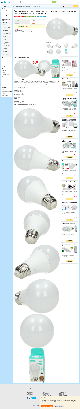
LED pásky (4, 39)
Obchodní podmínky (45, 393)
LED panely (4, 37)
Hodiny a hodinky (5, 61)
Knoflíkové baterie (6, 36)
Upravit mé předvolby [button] (59, 406)
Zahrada (3, 93)
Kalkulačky (4, 34)
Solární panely (5, 51)
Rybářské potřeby (5, 87)
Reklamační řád (45, 394)
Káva (3, 68)
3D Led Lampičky (5, 55)
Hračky (3, 66)
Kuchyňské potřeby (6, 74)
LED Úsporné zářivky (6, 43)
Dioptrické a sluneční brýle (6, 20)
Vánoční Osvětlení (6, 54)
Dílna (3, 57)
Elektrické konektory (6, 30)
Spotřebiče (4, 52)
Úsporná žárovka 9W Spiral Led (68, 223)
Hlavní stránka (15, 6)
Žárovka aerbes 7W (66, 160)
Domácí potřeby (5, 17)
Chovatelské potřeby (6, 64)
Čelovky (4, 24)
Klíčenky (3, 72)
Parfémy (3, 83)
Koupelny (4, 70)
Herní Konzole (5, 31)
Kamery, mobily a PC (6, 33)
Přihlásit (77, 2)
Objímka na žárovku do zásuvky (69, 78)
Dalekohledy (4, 15)
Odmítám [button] (50, 406)
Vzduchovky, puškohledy (7, 91)
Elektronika (20, 6)
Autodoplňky (4, 12)
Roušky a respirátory (6, 85)
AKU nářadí (4, 10)
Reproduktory (5, 48)
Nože (3, 76)
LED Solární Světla (6, 42)
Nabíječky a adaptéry (6, 46)
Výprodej (6, 6)
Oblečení (4, 80)
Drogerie (3, 59)
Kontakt (43, 392)
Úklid (3, 78)
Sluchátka (4, 49)
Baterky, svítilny (5, 25)
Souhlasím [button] (44, 406)
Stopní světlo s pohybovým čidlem (69, 202)
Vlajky (3, 89)
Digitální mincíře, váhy (6, 27)
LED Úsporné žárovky (26, 6)
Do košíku (70, 75)
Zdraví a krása (5, 95)
